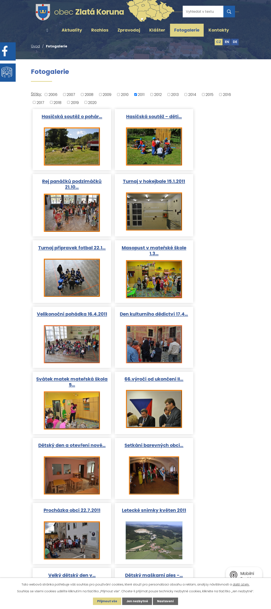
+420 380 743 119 (172, 540)
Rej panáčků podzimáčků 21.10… (205, 119)
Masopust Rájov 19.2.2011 (205, 447)
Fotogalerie (186, 30)
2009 (107, 94)
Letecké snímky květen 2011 (135, 383)
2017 (40, 102)
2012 (158, 94)
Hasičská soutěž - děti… (135, 116)
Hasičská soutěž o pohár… (66, 119)
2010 (125, 94)
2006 (52, 94)
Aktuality (72, 30)
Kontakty (219, 30)
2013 (175, 94)
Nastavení (166, 601)
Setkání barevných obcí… (205, 314)
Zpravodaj (129, 30)
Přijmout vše (106, 601)
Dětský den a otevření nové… (135, 317)
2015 (209, 94)
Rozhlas (99, 30)
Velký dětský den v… (205, 381)
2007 (71, 94)
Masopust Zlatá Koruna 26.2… (135, 450)
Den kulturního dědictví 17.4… (135, 251)
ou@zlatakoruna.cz (174, 552)
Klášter (157, 30)
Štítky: (36, 94)
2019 (75, 102)
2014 (192, 94)
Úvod (47, 30)
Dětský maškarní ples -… (66, 447)
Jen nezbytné (137, 601)
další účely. (241, 584)
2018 (57, 102)
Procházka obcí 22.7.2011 (65, 381)
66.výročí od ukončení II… (65, 314)
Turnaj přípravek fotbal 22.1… (135, 185)
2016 (227, 94)
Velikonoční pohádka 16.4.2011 (66, 251)
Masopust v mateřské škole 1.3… (205, 185)
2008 (89, 94)
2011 (141, 94)
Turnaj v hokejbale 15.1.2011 (65, 185)
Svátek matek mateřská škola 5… (205, 251)
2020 (92, 102)
